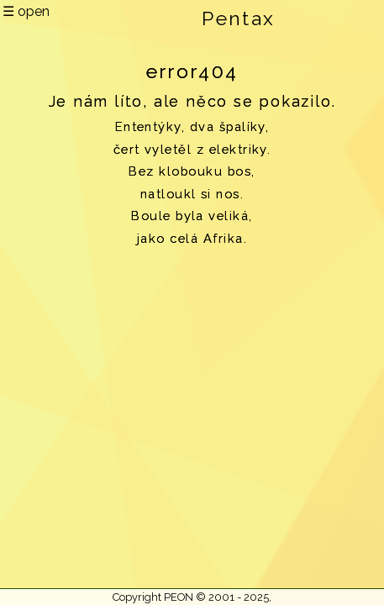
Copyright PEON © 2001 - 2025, (192, 597)
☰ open (26, 11)
